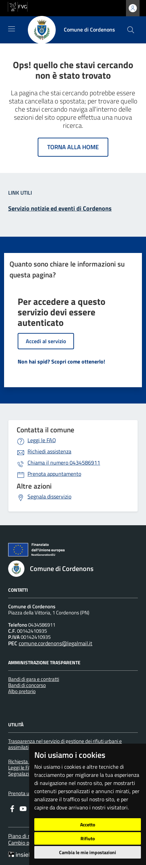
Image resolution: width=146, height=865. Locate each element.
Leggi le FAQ (42, 440)
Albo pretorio (22, 691)
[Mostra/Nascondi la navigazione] (11, 29)
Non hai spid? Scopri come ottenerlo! (61, 361)
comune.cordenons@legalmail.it (55, 643)
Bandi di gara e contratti (33, 679)
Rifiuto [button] (87, 838)
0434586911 (64, 462)
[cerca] (131, 30)
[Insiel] (21, 855)
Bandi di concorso (27, 685)
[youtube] (23, 808)
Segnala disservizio (49, 496)
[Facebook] (12, 808)
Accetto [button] (87, 824)
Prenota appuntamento (54, 474)
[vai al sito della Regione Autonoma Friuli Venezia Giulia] (18, 6)
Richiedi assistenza (49, 451)
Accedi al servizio (46, 341)
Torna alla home (73, 147)
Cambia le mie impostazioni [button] (87, 852)
